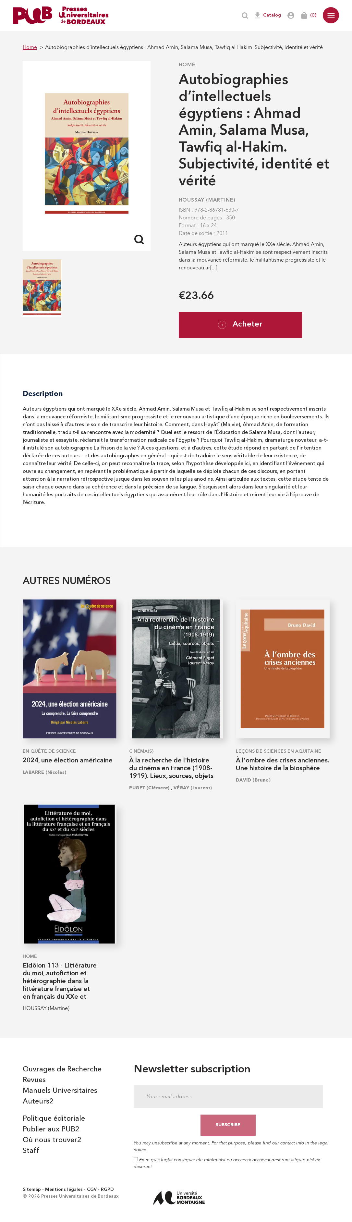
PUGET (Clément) (149, 788)
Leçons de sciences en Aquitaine (278, 751)
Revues (34, 1080)
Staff (31, 1150)
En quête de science (49, 751)
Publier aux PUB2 (51, 1129)
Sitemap (32, 1189)
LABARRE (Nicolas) (44, 772)
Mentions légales (64, 1189)
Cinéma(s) (141, 751)
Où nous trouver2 (52, 1140)
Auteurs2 (38, 1101)
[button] (331, 15)
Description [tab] (43, 393)
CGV (92, 1189)
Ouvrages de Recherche (62, 1069)
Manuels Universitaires (60, 1090)
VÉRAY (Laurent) (193, 788)
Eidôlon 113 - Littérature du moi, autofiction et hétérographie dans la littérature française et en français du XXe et (60, 981)
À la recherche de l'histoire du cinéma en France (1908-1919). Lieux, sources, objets (171, 769)
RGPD (107, 1189)
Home (187, 65)
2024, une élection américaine (68, 761)
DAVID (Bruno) (253, 780)
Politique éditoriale (54, 1118)
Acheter (240, 324)
